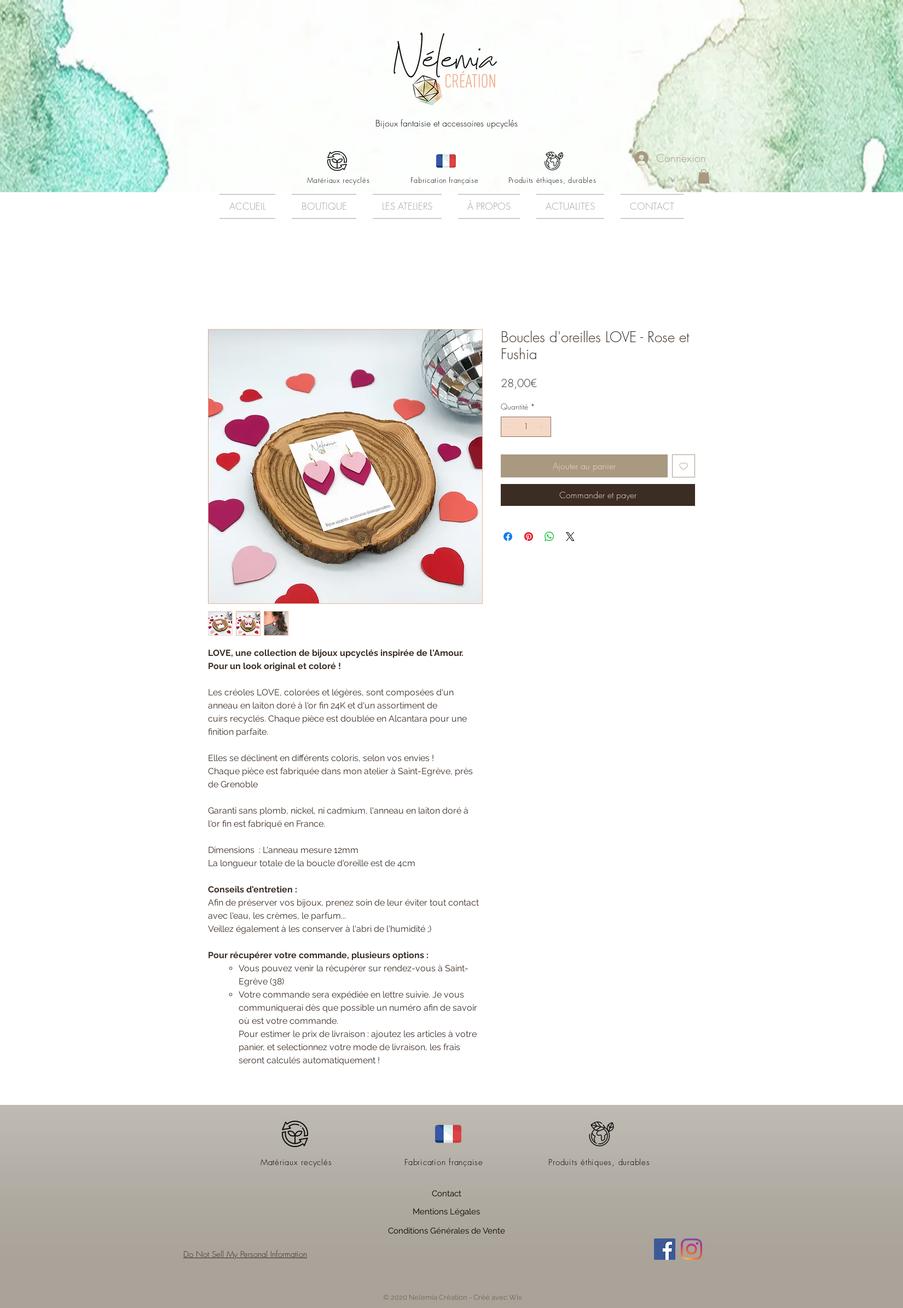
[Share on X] (570, 536)
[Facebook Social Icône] (664, 1249)
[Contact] (446, 1194)
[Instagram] (691, 1249)
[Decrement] (509, 426)
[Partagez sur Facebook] (507, 536)
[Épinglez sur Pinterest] (528, 536)
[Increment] (542, 426)
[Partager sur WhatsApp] (549, 536)
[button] (704, 176)
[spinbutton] (526, 426)
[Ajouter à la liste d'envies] (683, 465)
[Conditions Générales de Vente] (446, 1231)
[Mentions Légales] (446, 1212)
